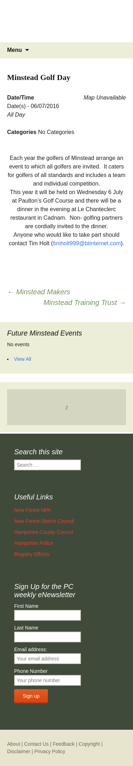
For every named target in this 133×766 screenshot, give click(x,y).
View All (22, 359)
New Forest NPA (32, 510)
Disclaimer (18, 751)
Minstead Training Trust (84, 302)
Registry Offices (31, 554)
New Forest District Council (44, 521)
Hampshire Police (33, 543)
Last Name (26, 628)
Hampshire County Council (43, 532)
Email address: (30, 649)
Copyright (89, 744)
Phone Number (31, 671)
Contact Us (36, 744)
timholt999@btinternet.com (87, 243)
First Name (26, 606)
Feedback (63, 744)
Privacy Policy (49, 751)
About (13, 744)
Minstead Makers (38, 292)
